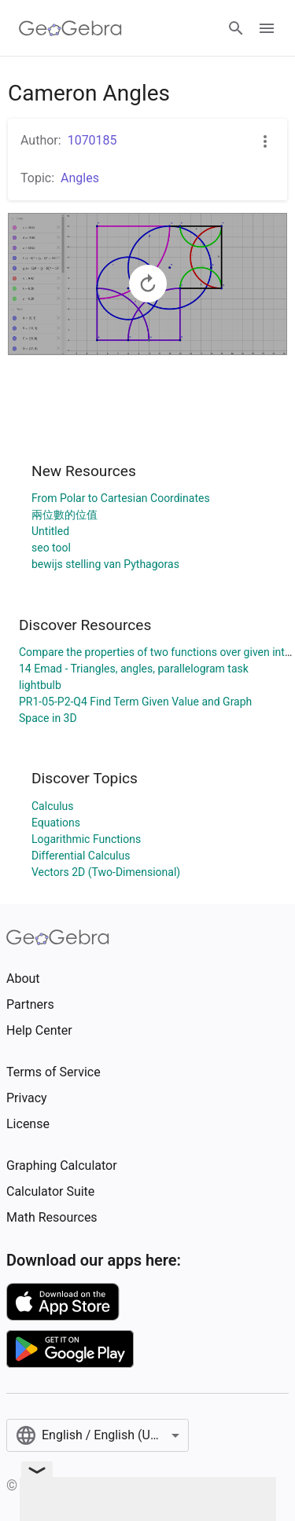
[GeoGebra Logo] (70, 28)
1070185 (92, 140)
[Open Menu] (266, 28)
